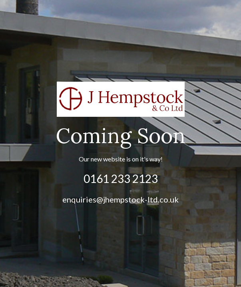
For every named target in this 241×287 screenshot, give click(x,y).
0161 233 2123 (121, 178)
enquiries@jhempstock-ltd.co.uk (120, 199)
